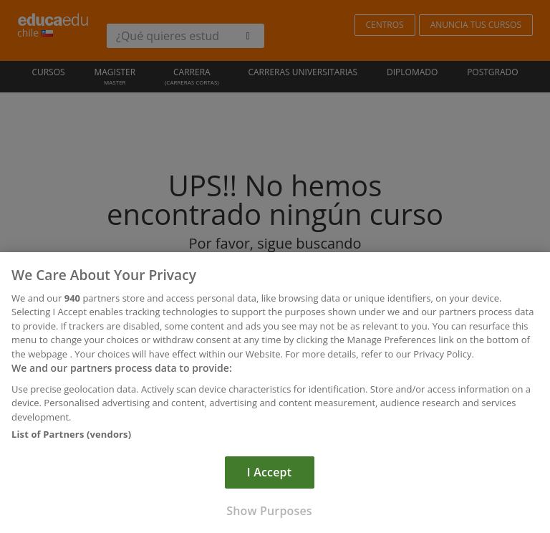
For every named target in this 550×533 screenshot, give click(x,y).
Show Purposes (269, 514)
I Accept (269, 476)
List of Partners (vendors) (71, 437)
